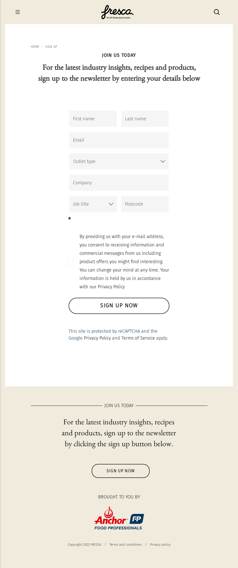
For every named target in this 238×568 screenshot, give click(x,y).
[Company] (119, 183)
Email (78, 140)
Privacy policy (160, 544)
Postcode (134, 204)
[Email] (119, 140)
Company (82, 183)
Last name (135, 119)
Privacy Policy (97, 338)
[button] (119, 161)
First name (83, 119)
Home (35, 46)
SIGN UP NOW (119, 306)
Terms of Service (138, 338)
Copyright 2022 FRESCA (84, 544)
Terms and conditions (125, 544)
